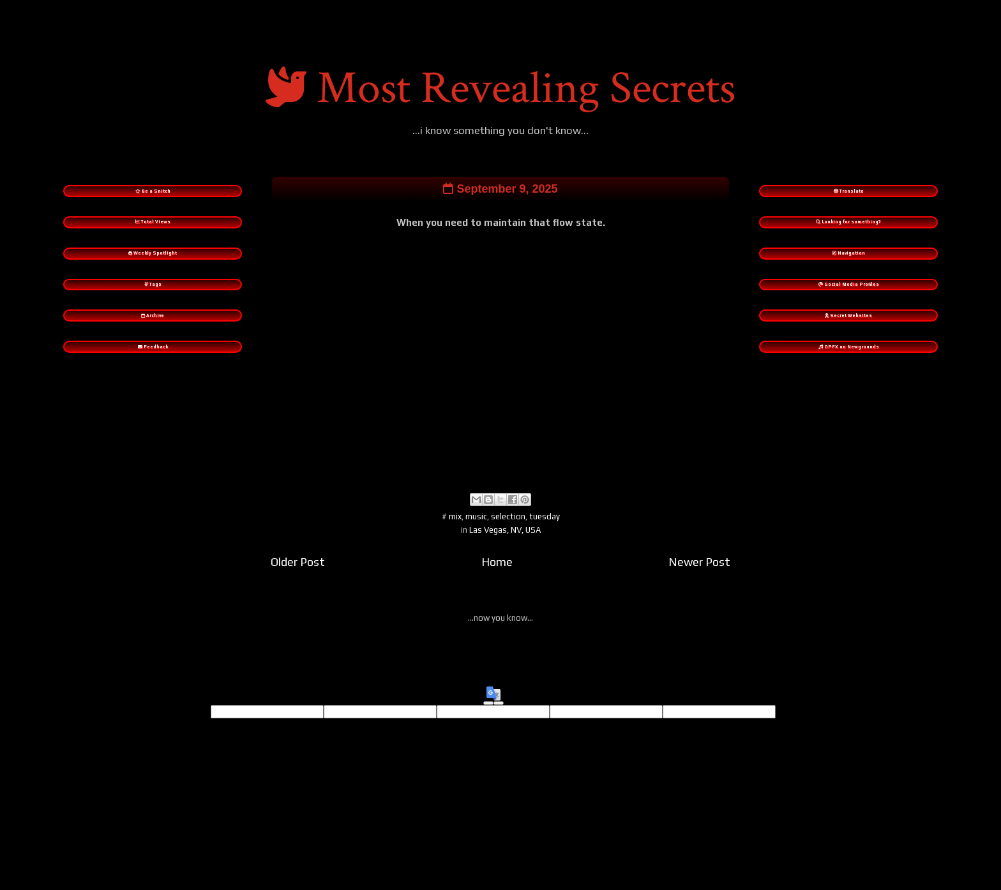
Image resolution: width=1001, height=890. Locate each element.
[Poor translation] (498, 715)
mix (455, 528)
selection (508, 528)
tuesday (544, 528)
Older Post (298, 573)
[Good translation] (488, 715)
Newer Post (699, 573)
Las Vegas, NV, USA (505, 541)
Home (497, 573)
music (476, 528)
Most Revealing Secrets (526, 88)
